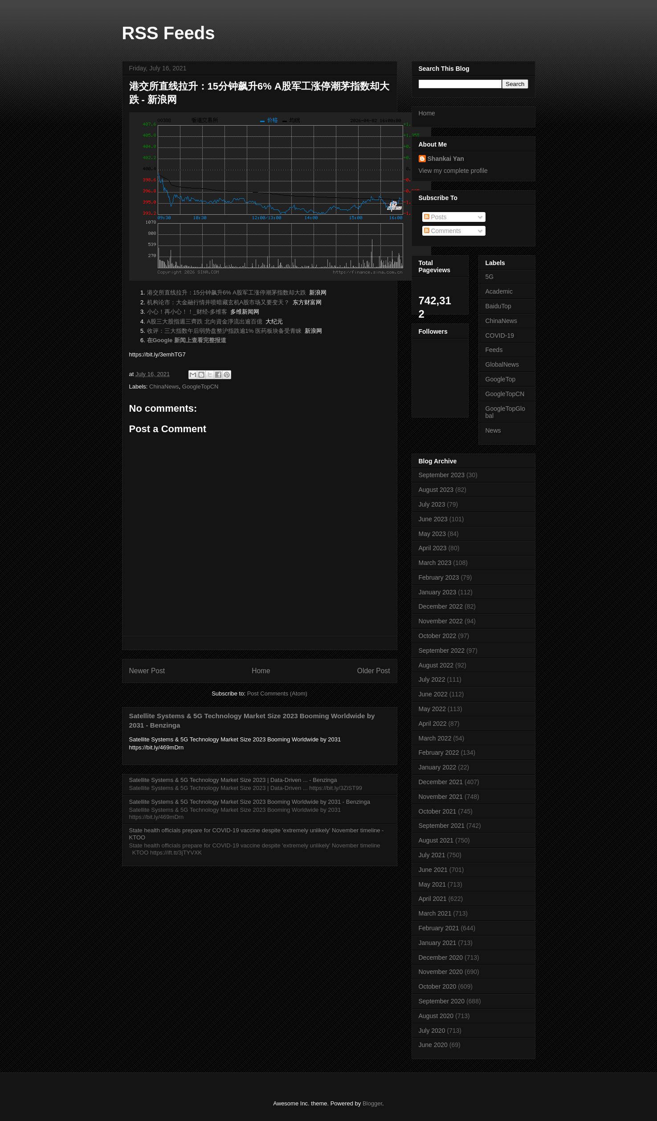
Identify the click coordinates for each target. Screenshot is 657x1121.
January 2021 (438, 942)
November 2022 (441, 621)
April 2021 (433, 898)
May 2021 (432, 884)
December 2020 (441, 957)
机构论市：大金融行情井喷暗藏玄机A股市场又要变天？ (218, 302)
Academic (499, 291)
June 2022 (433, 694)
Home (261, 671)
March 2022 (435, 738)
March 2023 (435, 562)
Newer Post (147, 671)
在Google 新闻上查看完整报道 (186, 340)
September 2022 (442, 650)
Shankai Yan (446, 158)
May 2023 (432, 533)
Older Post (373, 671)
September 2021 (442, 825)
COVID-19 (500, 335)
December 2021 (441, 782)
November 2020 (441, 971)
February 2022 (439, 752)
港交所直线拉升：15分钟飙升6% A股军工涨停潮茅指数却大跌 (226, 292)
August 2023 (436, 489)
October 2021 (438, 811)
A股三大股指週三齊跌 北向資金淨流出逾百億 (204, 321)
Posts (435, 217)
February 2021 (439, 928)
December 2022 (441, 606)
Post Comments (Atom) (277, 693)
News (493, 430)
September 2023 (442, 475)
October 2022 (438, 635)
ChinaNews (164, 386)
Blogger (372, 1103)
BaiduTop (498, 306)
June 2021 (433, 869)
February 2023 (439, 577)
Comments (442, 230)
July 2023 (432, 504)
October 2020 (438, 986)
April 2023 (433, 548)
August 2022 (436, 665)
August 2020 (436, 1015)
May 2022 (432, 708)
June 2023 (433, 519)
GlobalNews (502, 364)
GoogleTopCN (200, 386)
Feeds (494, 349)
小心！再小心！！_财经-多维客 (187, 311)
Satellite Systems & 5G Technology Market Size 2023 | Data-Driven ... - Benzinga (233, 780)
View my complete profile (453, 170)
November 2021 (441, 796)
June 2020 (433, 1044)
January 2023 (438, 592)
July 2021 (432, 855)
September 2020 (442, 1001)
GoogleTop (501, 379)
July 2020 (432, 1030)
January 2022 (438, 767)
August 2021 (436, 840)
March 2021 (435, 913)
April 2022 (433, 723)
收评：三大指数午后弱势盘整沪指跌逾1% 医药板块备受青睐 (224, 330)
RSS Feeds (168, 33)
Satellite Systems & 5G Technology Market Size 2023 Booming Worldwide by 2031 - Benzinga (249, 801)
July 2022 (432, 679)
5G (490, 276)
